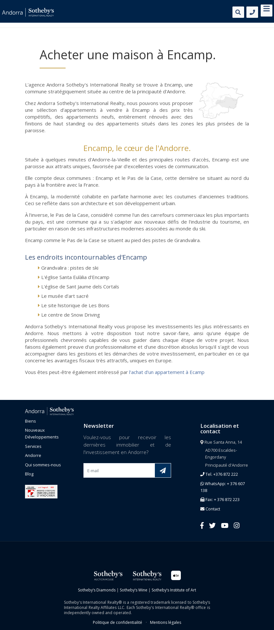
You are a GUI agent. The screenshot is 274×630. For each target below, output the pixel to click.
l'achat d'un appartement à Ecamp (167, 372)
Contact (210, 509)
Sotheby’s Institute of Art (174, 590)
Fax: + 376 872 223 (220, 499)
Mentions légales (165, 622)
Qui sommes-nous (43, 465)
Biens (30, 421)
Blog (29, 474)
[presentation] (132, 493)
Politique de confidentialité (117, 622)
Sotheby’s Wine (133, 590)
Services (33, 446)
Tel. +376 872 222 (219, 474)
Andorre (33, 455)
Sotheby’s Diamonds (97, 590)
